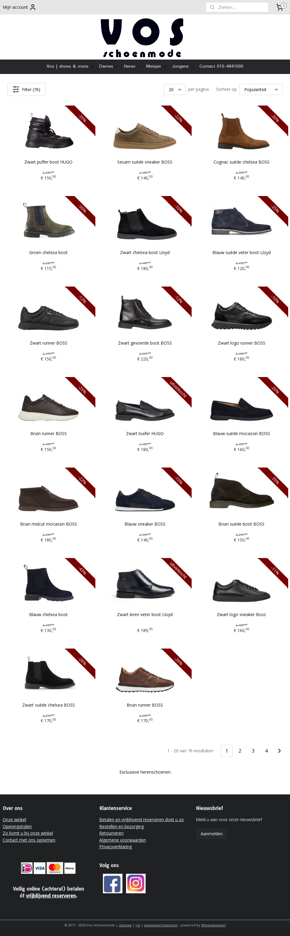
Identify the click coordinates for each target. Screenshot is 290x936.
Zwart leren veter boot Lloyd (145, 614)
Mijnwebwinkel (213, 925)
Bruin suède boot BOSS (241, 524)
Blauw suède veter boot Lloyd (241, 252)
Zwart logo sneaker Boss (241, 614)
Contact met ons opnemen (29, 840)
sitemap (125, 925)
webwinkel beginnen (161, 925)
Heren (132, 66)
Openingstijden (17, 826)
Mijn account (19, 7)
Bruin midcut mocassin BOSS (48, 524)
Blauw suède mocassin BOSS (241, 433)
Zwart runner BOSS (48, 343)
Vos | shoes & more (70, 66)
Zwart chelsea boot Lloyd (145, 252)
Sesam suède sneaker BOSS (144, 162)
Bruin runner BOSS (48, 433)
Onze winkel (14, 819)
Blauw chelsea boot (48, 614)
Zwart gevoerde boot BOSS (145, 343)
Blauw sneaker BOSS (145, 524)
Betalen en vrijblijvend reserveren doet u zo (141, 819)
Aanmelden (212, 833)
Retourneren (111, 833)
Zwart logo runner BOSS (241, 343)
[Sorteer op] (260, 89)
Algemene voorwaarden (122, 840)
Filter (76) (26, 89)
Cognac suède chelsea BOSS (242, 162)
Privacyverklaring (115, 846)
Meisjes (156, 66)
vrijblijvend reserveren (51, 896)
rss (138, 925)
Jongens (183, 66)
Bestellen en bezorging (121, 826)
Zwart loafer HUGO (145, 433)
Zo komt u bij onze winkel (28, 833)
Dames (109, 66)
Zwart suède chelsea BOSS (48, 705)
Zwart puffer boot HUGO (48, 162)
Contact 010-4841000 (221, 66)
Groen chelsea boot (48, 252)
